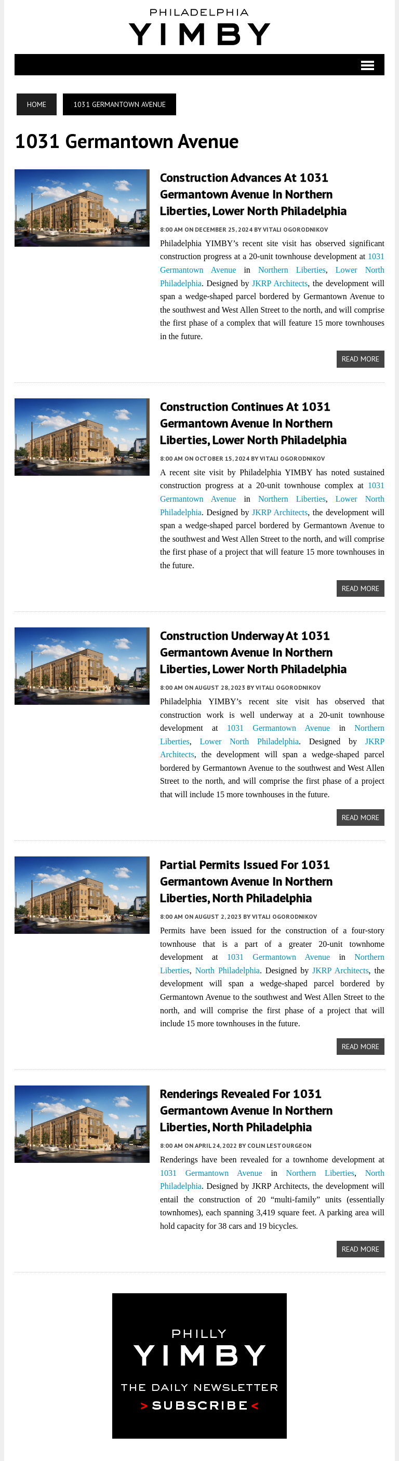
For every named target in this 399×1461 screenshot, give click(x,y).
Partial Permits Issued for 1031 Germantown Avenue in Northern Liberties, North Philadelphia (271, 877)
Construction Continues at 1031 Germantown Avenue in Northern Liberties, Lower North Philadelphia (271, 421)
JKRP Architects (280, 281)
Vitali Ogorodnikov (294, 228)
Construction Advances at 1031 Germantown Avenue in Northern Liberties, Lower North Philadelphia (271, 193)
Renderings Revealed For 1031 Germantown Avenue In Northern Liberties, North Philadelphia (271, 1105)
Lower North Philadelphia (236, 737)
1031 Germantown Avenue (278, 724)
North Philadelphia (227, 965)
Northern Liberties (292, 268)
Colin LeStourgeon (279, 1140)
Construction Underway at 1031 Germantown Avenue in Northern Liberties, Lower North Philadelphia (271, 649)
